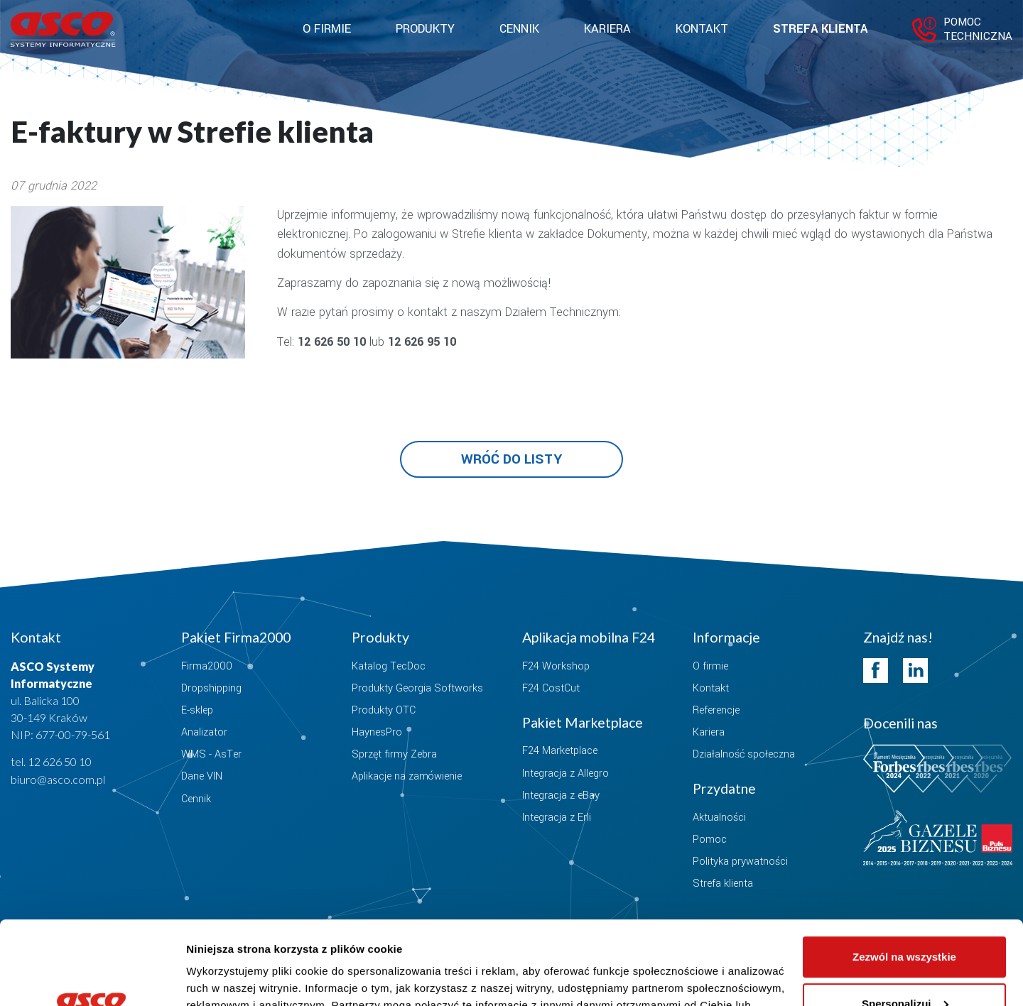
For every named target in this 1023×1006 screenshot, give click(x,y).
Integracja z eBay (561, 795)
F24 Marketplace (559, 750)
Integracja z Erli (556, 817)
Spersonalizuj (905, 920)
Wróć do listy (511, 459)
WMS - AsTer (211, 754)
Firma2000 (206, 666)
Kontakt (702, 29)
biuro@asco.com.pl (58, 779)
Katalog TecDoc (389, 666)
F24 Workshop (556, 666)
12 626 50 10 (60, 761)
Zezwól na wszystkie (904, 874)
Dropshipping (211, 688)
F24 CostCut (551, 688)
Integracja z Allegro (565, 773)
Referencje (716, 710)
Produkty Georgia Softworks (417, 688)
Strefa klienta (820, 29)
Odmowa (904, 967)
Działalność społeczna (744, 754)
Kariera (607, 29)
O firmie (710, 666)
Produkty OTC (384, 710)
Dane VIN (201, 776)
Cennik (519, 29)
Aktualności (719, 817)
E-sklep (197, 710)
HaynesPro (377, 732)
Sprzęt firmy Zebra (394, 754)
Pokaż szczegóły (228, 978)
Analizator (204, 732)
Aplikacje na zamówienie (407, 776)
